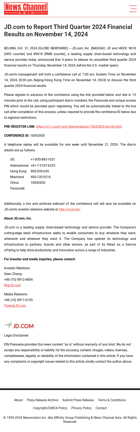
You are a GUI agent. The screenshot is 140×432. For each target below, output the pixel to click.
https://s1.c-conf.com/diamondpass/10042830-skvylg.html (79, 126)
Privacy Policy (81, 408)
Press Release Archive (42, 400)
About (18, 400)
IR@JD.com (12, 285)
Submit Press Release (78, 400)
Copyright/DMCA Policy (50, 408)
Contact (101, 408)
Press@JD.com (15, 306)
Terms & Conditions (112, 400)
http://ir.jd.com (69, 209)
